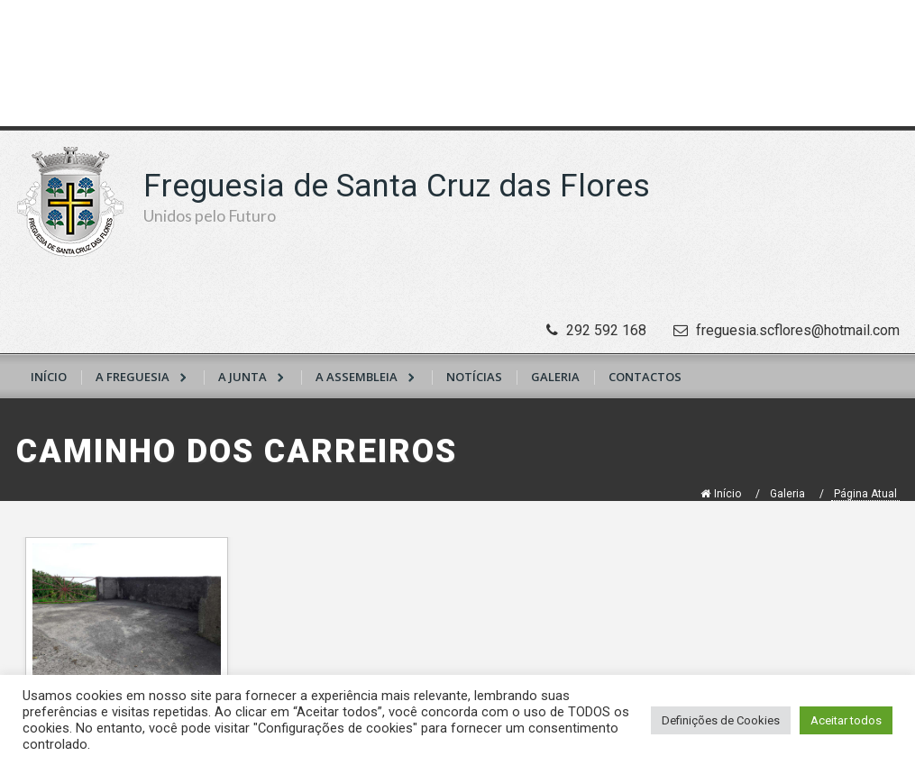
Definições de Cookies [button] (721, 720)
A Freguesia (132, 377)
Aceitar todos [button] (846, 720)
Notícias (474, 377)
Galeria (555, 377)
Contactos (645, 377)
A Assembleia (357, 377)
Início (49, 377)
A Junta (242, 377)
